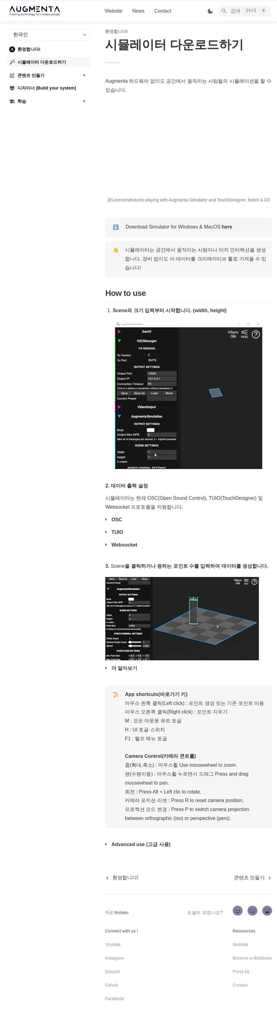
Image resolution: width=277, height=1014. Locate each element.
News (138, 11)
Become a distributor (252, 958)
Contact (162, 11)
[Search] (245, 11)
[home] (52, 11)
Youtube (113, 944)
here (227, 226)
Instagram (114, 958)
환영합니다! (116, 31)
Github (111, 985)
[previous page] (121, 878)
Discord (112, 971)
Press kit (241, 971)
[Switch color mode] (210, 11)
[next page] (253, 878)
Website (114, 11)
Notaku (122, 912)
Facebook (114, 998)
